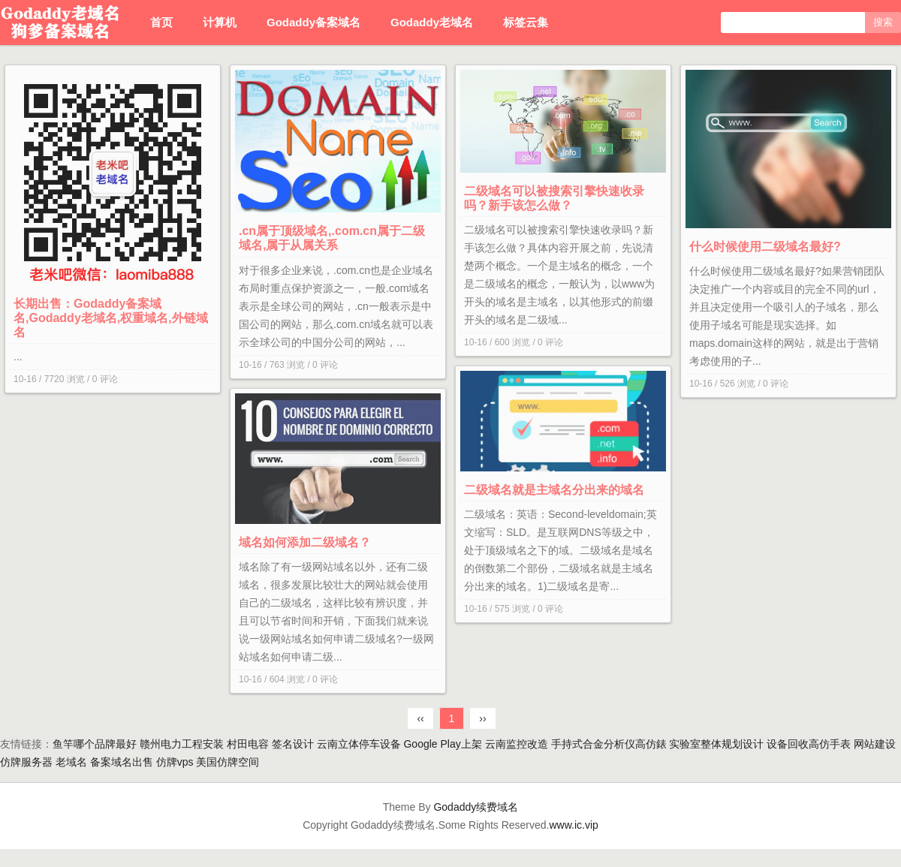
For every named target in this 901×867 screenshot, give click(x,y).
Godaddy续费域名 (475, 807)
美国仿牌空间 (227, 762)
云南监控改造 (516, 744)
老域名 (71, 762)
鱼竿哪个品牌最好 (95, 744)
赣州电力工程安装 (182, 744)
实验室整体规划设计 (716, 744)
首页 (161, 22)
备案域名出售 (121, 762)
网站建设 (875, 744)
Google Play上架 (442, 744)
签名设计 (293, 744)
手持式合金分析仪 (593, 744)
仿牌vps (175, 762)
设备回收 (788, 744)
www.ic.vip (574, 825)
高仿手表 (830, 744)
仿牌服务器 (26, 762)
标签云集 (525, 22)
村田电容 (248, 744)
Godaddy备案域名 (313, 22)
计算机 (220, 22)
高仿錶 (651, 744)
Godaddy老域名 (431, 22)
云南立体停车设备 (359, 744)
